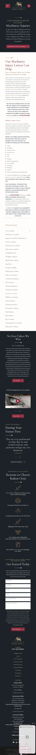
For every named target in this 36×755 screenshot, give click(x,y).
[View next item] (20, 411)
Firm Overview (18, 659)
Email (7, 594)
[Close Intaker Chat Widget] (35, 723)
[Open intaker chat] (21, 754)
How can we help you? (11, 603)
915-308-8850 (18, 649)
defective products (12, 89)
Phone (7, 589)
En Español (18, 673)
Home (18, 656)
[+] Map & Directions (18, 692)
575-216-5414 (18, 729)
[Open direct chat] (32, 723)
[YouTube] (13, 742)
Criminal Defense (18, 667)
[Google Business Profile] (16, 742)
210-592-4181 (18, 708)
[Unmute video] (27, 737)
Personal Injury (18, 664)
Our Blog (18, 670)
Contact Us (18, 676)
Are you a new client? (11, 598)
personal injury (12, 177)
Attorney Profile (18, 662)
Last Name (8, 585)
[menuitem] (17, 231)
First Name (8, 580)
